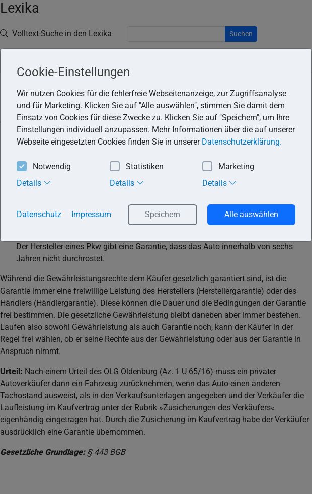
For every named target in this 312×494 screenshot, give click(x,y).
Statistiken (137, 167)
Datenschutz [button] (39, 214)
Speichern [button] (162, 214)
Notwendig (44, 167)
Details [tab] (34, 183)
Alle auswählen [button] (251, 214)
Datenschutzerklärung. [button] (242, 142)
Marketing (228, 167)
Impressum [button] (91, 214)
